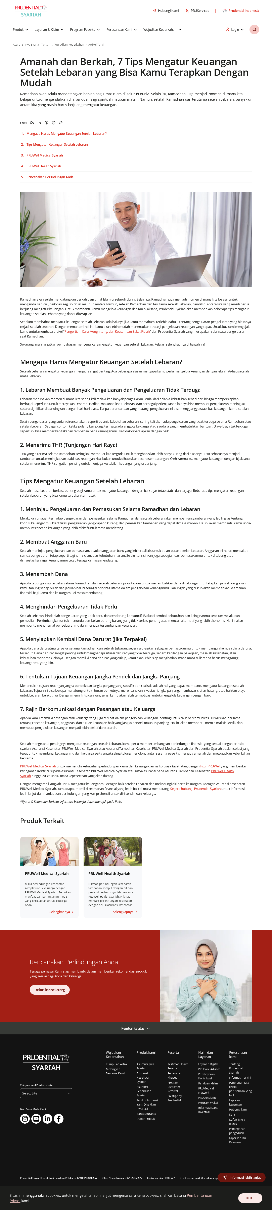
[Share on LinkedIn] (39, 123)
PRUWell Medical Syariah (45, 155)
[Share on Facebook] (46, 123)
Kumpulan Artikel (117, 1064)
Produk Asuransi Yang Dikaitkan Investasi (147, 1104)
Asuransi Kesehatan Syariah (143, 1077)
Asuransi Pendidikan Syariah (144, 1091)
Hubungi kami (238, 1109)
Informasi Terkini (240, 1077)
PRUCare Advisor (209, 1069)
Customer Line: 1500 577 (161, 1178)
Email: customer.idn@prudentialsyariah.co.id (204, 1178)
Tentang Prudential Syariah (236, 1068)
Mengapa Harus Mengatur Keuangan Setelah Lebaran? (67, 134)
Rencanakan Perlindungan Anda (50, 177)
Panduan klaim (208, 1083)
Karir (232, 1114)
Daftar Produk (145, 1119)
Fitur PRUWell (210, 766)
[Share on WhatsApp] (54, 123)
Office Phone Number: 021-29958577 (122, 1178)
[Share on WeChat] (32, 123)
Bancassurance (146, 1114)
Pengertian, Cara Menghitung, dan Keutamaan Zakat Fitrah (107, 331)
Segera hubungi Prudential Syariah (195, 789)
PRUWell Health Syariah (44, 166)
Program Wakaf (208, 1103)
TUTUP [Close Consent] (250, 1198)
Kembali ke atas (132, 1028)
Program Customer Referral (174, 1087)
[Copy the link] (61, 123)
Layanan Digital (208, 1064)
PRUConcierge (207, 1098)
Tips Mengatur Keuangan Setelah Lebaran (57, 144)
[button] (21, 29)
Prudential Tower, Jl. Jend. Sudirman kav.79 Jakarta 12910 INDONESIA (58, 1178)
